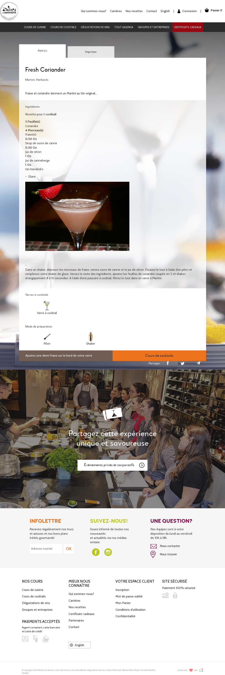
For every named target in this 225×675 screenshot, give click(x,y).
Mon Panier (123, 602)
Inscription (122, 589)
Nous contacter (165, 546)
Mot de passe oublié (128, 596)
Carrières (115, 11)
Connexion (186, 11)
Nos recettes (132, 11)
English (164, 11)
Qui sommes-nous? (92, 11)
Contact (150, 11)
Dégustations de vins (95, 27)
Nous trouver (163, 554)
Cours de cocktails (63, 27)
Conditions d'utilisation (130, 609)
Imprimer (91, 52)
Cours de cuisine (35, 27)
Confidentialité (125, 615)
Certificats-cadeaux (187, 27)
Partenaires (76, 620)
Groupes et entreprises (153, 27)
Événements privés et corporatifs (114, 465)
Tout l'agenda (123, 27)
